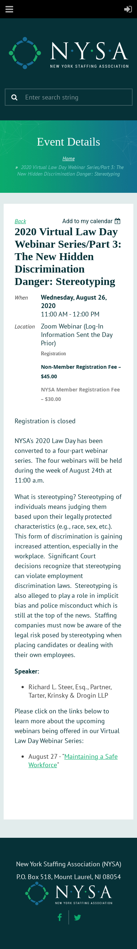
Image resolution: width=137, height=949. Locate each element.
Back (20, 221)
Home (68, 158)
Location (25, 326)
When (21, 297)
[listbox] (92, 221)
